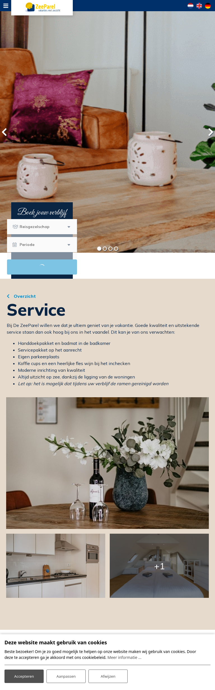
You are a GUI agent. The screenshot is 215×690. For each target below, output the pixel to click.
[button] (99, 248)
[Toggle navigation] (5, 5)
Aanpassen (66, 675)
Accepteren (24, 675)
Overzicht (24, 296)
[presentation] (4, 132)
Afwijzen (108, 675)
